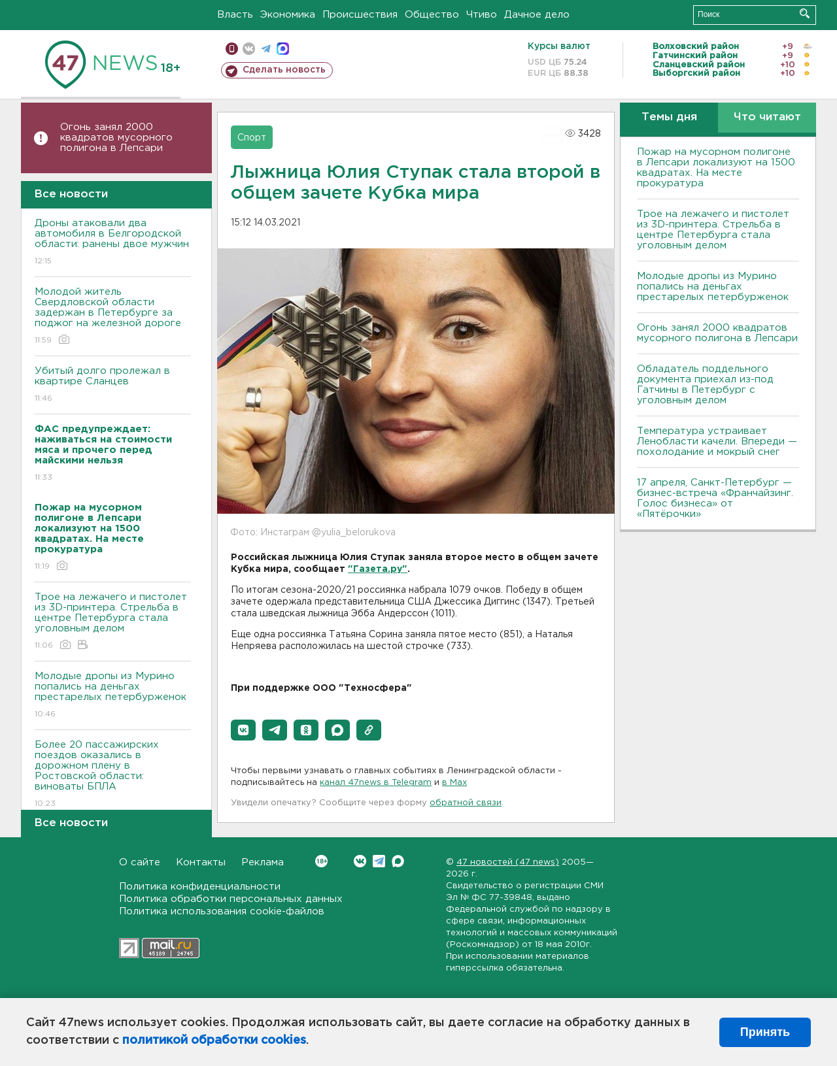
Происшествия (360, 14)
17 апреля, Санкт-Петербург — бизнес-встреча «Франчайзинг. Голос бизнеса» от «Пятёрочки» (715, 498)
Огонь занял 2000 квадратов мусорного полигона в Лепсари (116, 137)
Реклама (262, 862)
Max (398, 861)
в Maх (454, 782)
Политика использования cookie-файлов (221, 911)
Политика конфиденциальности (200, 886)
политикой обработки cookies (214, 1040)
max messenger (283, 48)
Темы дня (669, 117)
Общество (432, 14)
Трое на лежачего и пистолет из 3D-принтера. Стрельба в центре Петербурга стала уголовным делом (113, 622)
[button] (243, 730)
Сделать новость (284, 70)
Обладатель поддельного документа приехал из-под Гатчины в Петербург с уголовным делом (705, 385)
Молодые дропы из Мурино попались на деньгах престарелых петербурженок (113, 696)
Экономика (287, 14)
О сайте (139, 862)
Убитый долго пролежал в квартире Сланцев (113, 385)
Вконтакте (321, 861)
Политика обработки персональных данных (231, 899)
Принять (765, 1032)
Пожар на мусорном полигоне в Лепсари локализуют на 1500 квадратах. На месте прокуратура (716, 168)
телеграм (266, 48)
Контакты (201, 862)
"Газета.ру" (377, 569)
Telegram (379, 861)
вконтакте (249, 48)
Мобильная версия (232, 48)
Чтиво (481, 14)
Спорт (251, 138)
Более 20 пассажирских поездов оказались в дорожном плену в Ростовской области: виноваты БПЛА (113, 775)
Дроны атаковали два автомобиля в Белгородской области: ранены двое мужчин (113, 243)
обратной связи (466, 803)
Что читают (767, 117)
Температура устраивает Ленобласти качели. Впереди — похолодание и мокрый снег (717, 441)
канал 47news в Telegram (376, 782)
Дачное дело (537, 14)
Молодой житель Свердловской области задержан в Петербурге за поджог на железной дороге (113, 317)
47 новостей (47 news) (507, 862)
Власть (235, 14)
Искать (805, 13)
